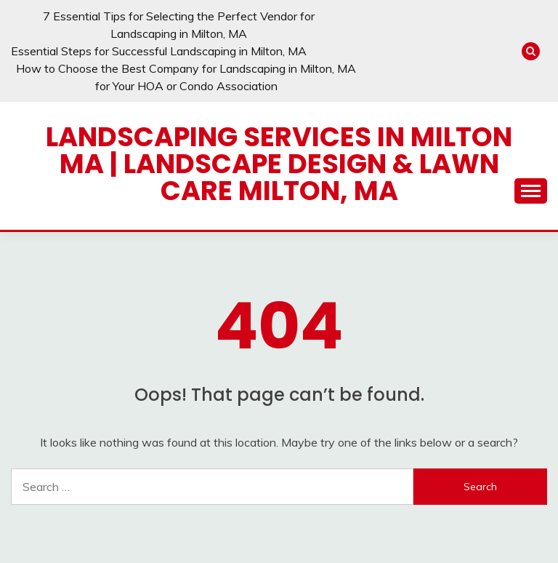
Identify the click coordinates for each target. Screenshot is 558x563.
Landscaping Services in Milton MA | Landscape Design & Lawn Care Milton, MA (279, 163)
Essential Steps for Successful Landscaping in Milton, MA (159, 51)
